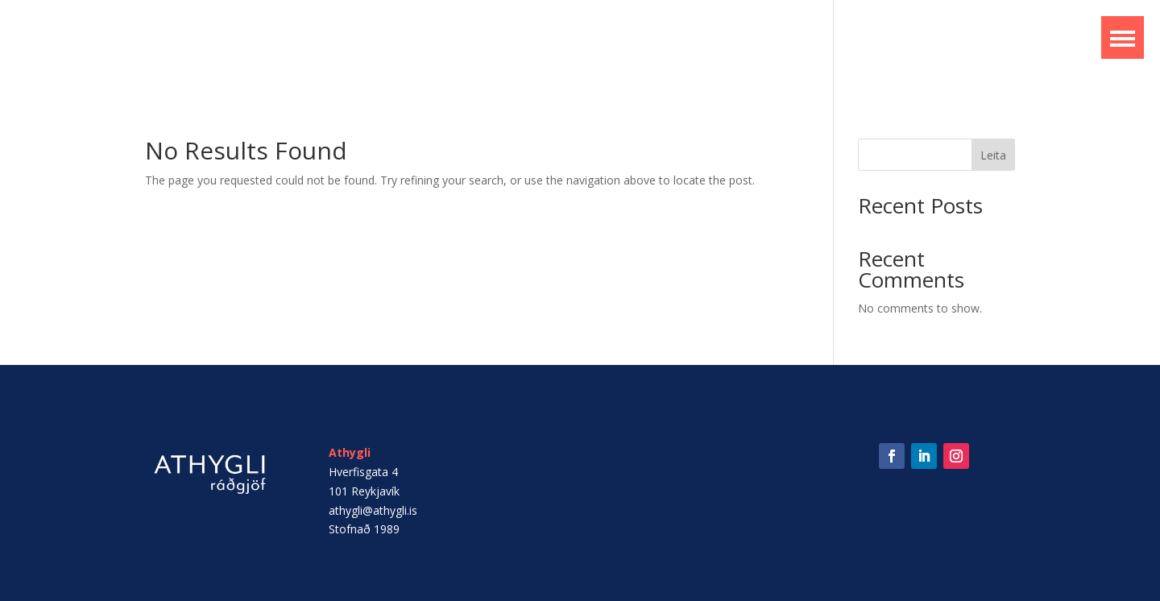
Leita (993, 155)
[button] (1122, 37)
